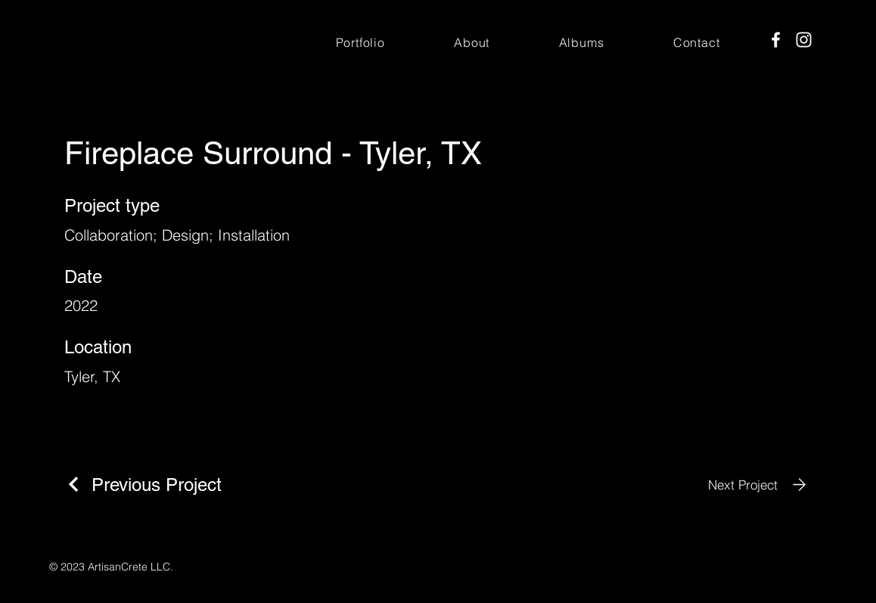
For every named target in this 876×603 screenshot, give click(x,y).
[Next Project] (760, 484)
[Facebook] (776, 40)
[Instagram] (804, 40)
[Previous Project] (143, 484)
